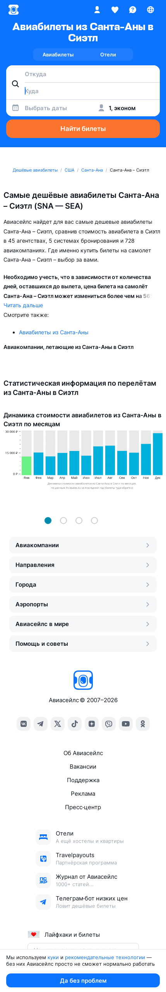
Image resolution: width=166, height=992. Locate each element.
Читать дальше (23, 305)
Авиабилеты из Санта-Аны (54, 332)
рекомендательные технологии (105, 957)
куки (53, 957)
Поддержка (83, 780)
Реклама (83, 793)
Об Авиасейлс (83, 753)
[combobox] (83, 73)
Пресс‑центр (83, 807)
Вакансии (83, 766)
